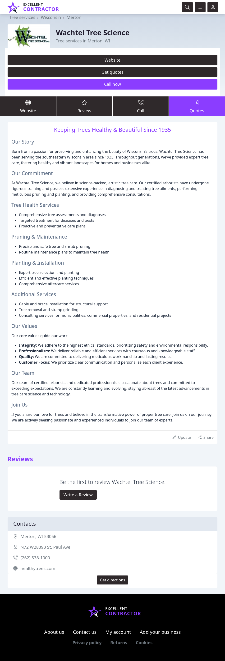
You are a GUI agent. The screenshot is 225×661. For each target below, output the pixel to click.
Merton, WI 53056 (38, 536)
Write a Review (78, 495)
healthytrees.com (38, 568)
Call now (112, 84)
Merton (74, 17)
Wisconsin (51, 17)
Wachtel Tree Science (92, 32)
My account (118, 632)
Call (141, 105)
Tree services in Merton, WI (83, 41)
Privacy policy (87, 642)
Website (113, 60)
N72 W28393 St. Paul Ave (45, 547)
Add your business (160, 632)
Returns (118, 642)
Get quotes (112, 72)
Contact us (85, 632)
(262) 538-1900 (35, 558)
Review (84, 105)
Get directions (112, 580)
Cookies (144, 642)
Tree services (22, 17)
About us (54, 632)
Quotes (197, 105)
